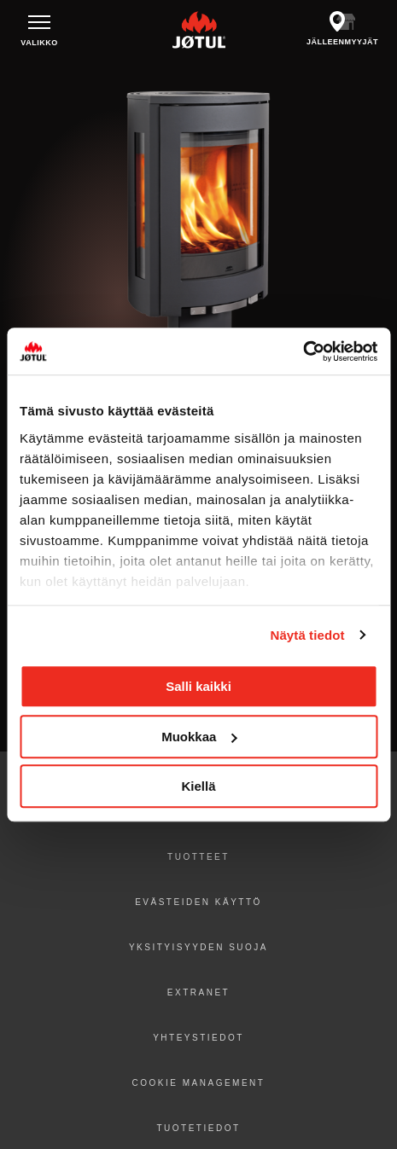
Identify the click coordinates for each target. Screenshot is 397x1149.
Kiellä (198, 786)
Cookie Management (199, 1083)
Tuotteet (198, 857)
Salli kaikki (198, 686)
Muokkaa (198, 736)
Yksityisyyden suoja (198, 947)
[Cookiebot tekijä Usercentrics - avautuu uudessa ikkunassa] (302, 351)
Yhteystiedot (198, 1037)
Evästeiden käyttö (198, 902)
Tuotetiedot (198, 1128)
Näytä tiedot (308, 635)
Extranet (198, 992)
